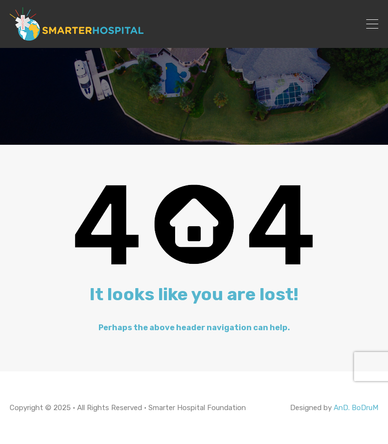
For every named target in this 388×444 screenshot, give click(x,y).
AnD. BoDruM (356, 407)
